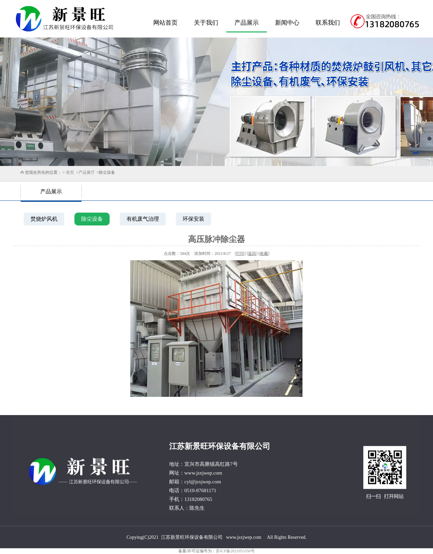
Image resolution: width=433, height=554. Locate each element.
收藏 (264, 253)
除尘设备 (92, 219)
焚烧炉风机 (44, 219)
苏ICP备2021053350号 (235, 551)
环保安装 (193, 219)
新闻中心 (287, 22)
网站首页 (165, 22)
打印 (240, 253)
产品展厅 (86, 172)
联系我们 (328, 22)
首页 (70, 172)
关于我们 (206, 22)
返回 (252, 253)
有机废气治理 (143, 219)
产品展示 (246, 22)
